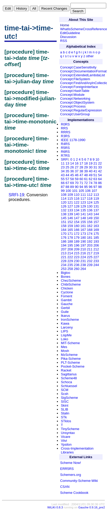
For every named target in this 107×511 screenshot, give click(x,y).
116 (76, 198)
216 (83, 253)
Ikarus (65, 316)
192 (89, 241)
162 (89, 226)
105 (81, 191)
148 (83, 218)
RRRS (65, 132)
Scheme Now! (70, 463)
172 (76, 234)
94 (81, 187)
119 (96, 198)
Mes (64, 347)
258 (70, 269)
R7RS (65, 155)
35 (67, 171)
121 (70, 202)
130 (89, 206)
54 (100, 175)
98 (100, 187)
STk (64, 417)
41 (95, 171)
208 (70, 249)
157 (96, 222)
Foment (66, 296)
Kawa (65, 323)
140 (76, 214)
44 (67, 175)
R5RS (65, 148)
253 (63, 269)
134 (76, 210)
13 (67, 163)
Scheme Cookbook (74, 493)
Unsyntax (68, 433)
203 (89, 245)
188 (70, 241)
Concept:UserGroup (75, 114)
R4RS (65, 144)
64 (100, 179)
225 (89, 257)
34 (62, 171)
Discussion (68, 37)
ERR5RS (67, 469)
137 (96, 210)
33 (100, 167)
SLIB (64, 409)
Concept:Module (72, 95)
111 (83, 195)
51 (95, 175)
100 (68, 191)
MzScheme (69, 355)
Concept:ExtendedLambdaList (82, 75)
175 (96, 234)
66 (62, 183)
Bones (65, 277)
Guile (65, 312)
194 (63, 245)
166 (76, 230)
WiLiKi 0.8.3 (55, 507)
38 (81, 171)
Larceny (67, 327)
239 (89, 265)
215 (76, 253)
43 (62, 175)
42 (100, 171)
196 (76, 245)
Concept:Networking (75, 98)
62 (90, 179)
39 (86, 171)
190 (83, 241)
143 (89, 214)
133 (70, 210)
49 (90, 175)
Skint (64, 405)
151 (63, 222)
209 (76, 249)
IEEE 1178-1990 (73, 140)
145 (63, 218)
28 (81, 167)
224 (83, 257)
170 (63, 234)
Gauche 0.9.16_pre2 (91, 507)
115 (70, 198)
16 (77, 163)
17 (81, 163)
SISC (65, 401)
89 (72, 187)
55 (62, 179)
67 (67, 183)
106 (88, 191)
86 (100, 183)
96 (90, 187)
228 (63, 261)
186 (63, 241)
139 (70, 214)
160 (76, 226)
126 (63, 206)
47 (81, 175)
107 (94, 191)
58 (72, 179)
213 (63, 253)
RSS (63, 41)
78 (95, 183)
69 (72, 183)
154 (76, 222)
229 (70, 261)
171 (70, 234)
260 (76, 269)
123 (83, 202)
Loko (64, 339)
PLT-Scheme (70, 362)
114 (63, 198)
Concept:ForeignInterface (79, 87)
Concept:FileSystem (75, 79)
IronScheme (70, 319)
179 (76, 237)
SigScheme (69, 398)
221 (63, 257)
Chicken (67, 288)
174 (89, 234)
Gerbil (65, 308)
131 (96, 206)
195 (70, 245)
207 (63, 249)
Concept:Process (73, 106)
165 (70, 230)
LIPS (64, 331)
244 (96, 265)
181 (89, 237)
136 (89, 210)
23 (62, 167)
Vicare (65, 437)
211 (89, 249)
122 (76, 202)
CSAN (65, 487)
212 (96, 249)
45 (72, 175)
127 (70, 206)
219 (96, 253)
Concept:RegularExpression (81, 110)
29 (86, 167)
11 (62, 163)
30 (90, 167)
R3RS (65, 136)
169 (96, 230)
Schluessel (69, 386)
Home (64, 25)
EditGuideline (70, 33)
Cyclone (67, 292)
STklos (66, 421)
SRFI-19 (16, 195)
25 (67, 167)
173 (83, 234)
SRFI (64, 159)
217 (89, 253)
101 (75, 191)
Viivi (64, 441)
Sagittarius (68, 374)
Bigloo (65, 273)
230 (76, 261)
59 (77, 179)
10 (97, 159)
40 (90, 171)
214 (70, 253)
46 (77, 175)
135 (83, 210)
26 (72, 167)
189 (76, 241)
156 (89, 222)
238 (83, 265)
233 (96, 261)
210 (83, 249)
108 (63, 195)
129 (83, 206)
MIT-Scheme (70, 343)
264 (83, 269)
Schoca (66, 382)
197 (83, 245)
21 (95, 163)
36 (72, 171)
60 (81, 179)
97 (95, 187)
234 (63, 265)
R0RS (65, 124)
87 (62, 187)
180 (83, 237)
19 (90, 163)
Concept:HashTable (75, 91)
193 (96, 241)
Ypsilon (66, 444)
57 (67, 179)
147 (76, 218)
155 (83, 222)
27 (77, 167)
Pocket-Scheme (72, 366)
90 (77, 187)
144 (96, 214)
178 (70, 237)
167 (83, 230)
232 (89, 261)
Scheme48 (69, 378)
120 (63, 202)
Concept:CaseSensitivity (78, 67)
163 (96, 226)
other (90, 56)
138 (63, 214)
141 (83, 214)
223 (76, 257)
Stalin (65, 413)
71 (81, 183)
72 (86, 183)
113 (96, 195)
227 (96, 257)
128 (76, 206)
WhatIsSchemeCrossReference (83, 29)
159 (70, 226)
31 (95, 167)
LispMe (66, 335)
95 (86, 187)
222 (70, 257)
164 (63, 230)
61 (86, 179)
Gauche (67, 304)
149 (89, 218)
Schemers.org (70, 475)
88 (67, 187)
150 (96, 218)
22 (100, 163)
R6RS (65, 152)
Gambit (66, 300)
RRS (64, 128)
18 (86, 163)
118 (89, 198)
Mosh (65, 351)
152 (70, 222)
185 (96, 237)
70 (77, 183)
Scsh (64, 394)
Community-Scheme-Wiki (79, 481)
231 (83, 261)
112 (89, 195)
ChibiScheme (71, 284)
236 (76, 265)
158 (63, 226)
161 (83, 226)
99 (62, 191)
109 (70, 195)
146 (70, 218)
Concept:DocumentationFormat (83, 71)
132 (63, 210)
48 (86, 175)
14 (72, 163)
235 (70, 265)
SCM (64, 390)
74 (90, 183)
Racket (66, 370)
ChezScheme (71, 280)
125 (96, 202)
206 (96, 245)
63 (95, 179)
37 (77, 171)
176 (63, 237)
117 (83, 198)
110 (76, 195)
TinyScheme (70, 429)
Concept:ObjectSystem (77, 102)
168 (89, 230)
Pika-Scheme (71, 359)
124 (89, 202)
